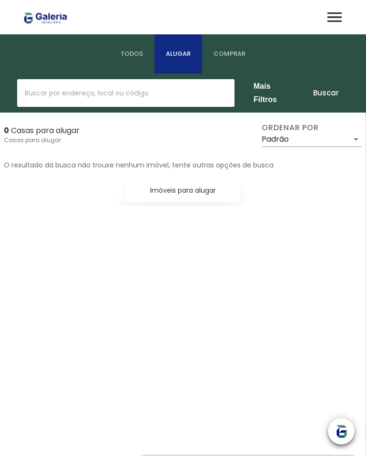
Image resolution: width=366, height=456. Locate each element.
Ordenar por (290, 128)
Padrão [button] (275, 139)
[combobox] (125, 93)
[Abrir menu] (334, 17)
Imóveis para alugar (183, 190)
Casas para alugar (32, 140)
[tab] (131, 53)
